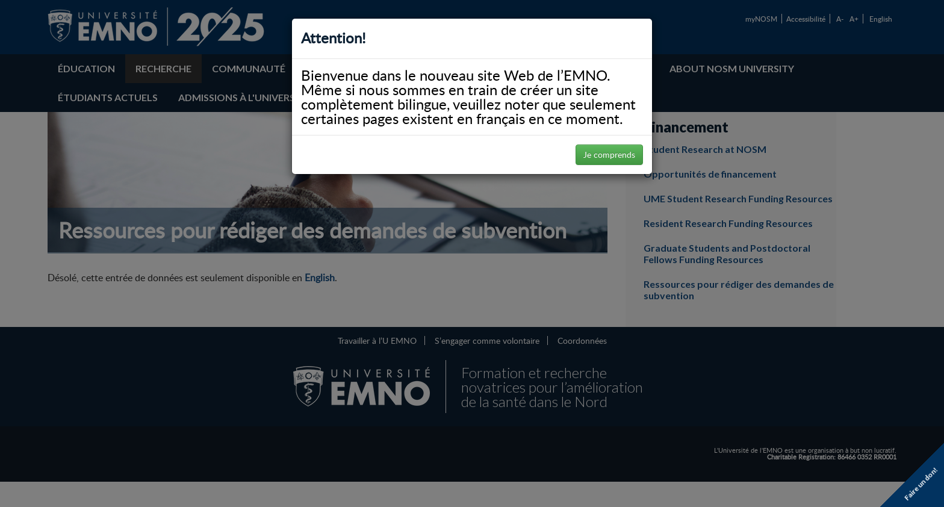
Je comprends (609, 154)
